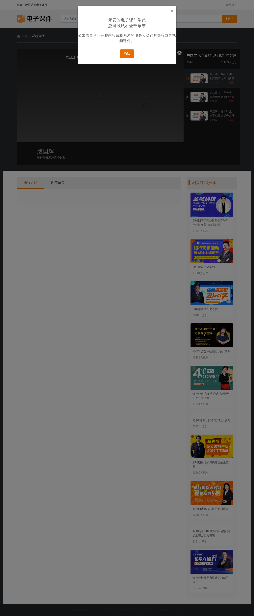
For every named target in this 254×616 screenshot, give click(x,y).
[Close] (171, 11)
